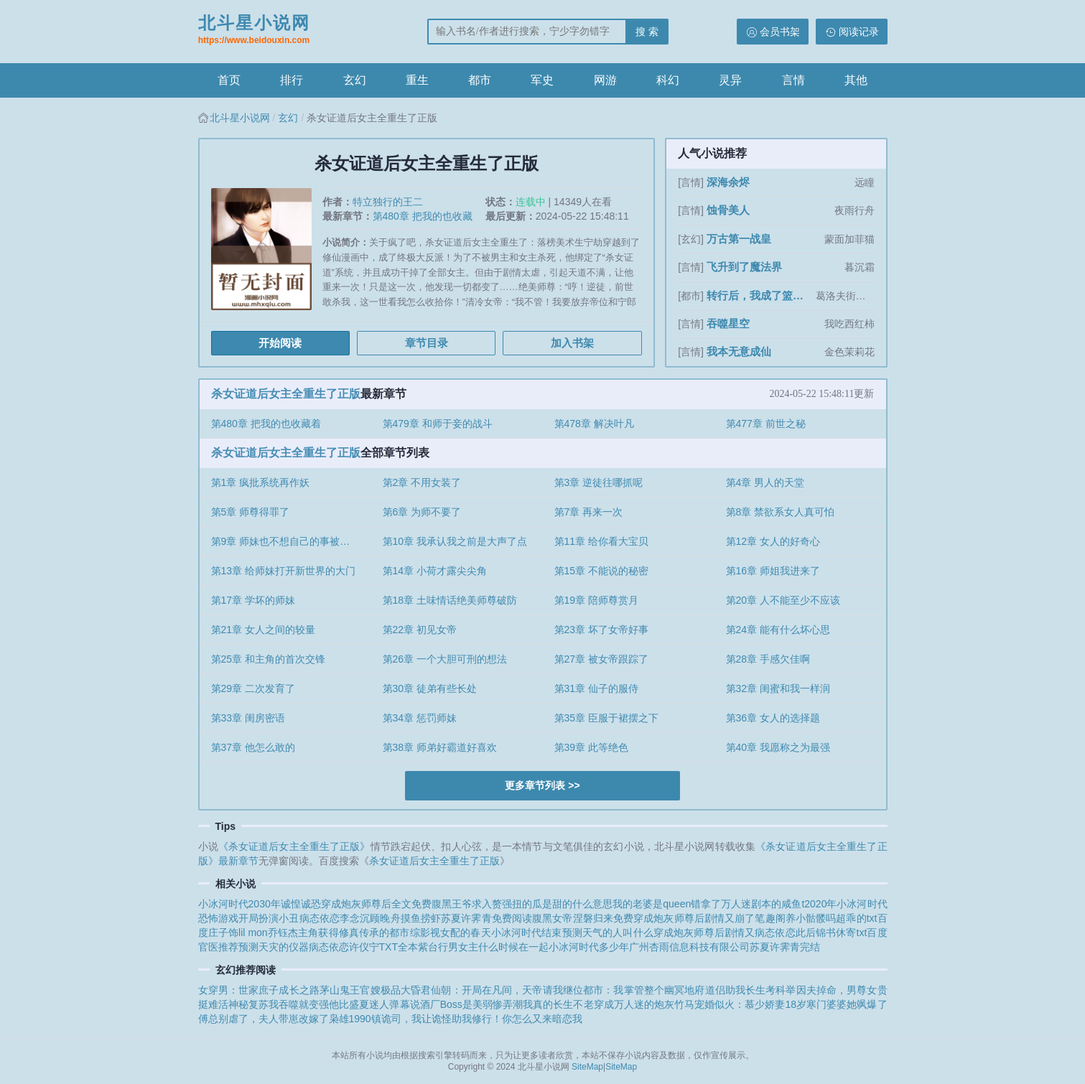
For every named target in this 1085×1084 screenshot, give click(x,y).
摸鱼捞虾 (421, 918)
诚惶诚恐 (301, 904)
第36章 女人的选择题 (773, 718)
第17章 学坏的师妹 (253, 600)
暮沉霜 (859, 267)
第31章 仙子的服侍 (596, 688)
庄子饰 (223, 932)
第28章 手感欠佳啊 (768, 659)
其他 (855, 80)
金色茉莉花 (849, 352)
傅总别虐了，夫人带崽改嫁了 (263, 1018)
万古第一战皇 (739, 239)
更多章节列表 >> (542, 785)
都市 (479, 80)
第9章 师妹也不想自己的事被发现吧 (291, 541)
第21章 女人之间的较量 (263, 629)
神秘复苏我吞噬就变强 (279, 1004)
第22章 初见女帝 (420, 629)
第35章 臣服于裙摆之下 (606, 718)
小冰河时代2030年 (239, 904)
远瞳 (865, 182)
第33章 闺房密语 (248, 718)
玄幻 (354, 80)
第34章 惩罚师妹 (420, 718)
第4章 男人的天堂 (765, 482)
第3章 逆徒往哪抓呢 (598, 482)
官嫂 (370, 990)
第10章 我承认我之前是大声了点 (455, 541)
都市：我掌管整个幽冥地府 (643, 990)
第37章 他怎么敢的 (253, 747)
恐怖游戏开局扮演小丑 (248, 918)
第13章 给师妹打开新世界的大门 (283, 570)
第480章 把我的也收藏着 (266, 423)
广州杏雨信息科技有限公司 (689, 947)
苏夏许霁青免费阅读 (486, 918)
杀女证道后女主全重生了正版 (285, 394)
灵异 (730, 80)
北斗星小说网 (254, 31)
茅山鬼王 (340, 990)
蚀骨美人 (728, 210)
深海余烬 (728, 182)
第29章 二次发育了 (253, 688)
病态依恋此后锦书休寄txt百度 (821, 932)
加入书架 (572, 343)
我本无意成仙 (739, 351)
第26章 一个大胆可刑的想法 (445, 659)
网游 (605, 80)
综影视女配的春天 (450, 932)
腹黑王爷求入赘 (467, 904)
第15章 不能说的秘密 (601, 570)
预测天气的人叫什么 (607, 932)
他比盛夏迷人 (359, 1004)
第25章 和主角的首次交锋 (268, 659)
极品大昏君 (406, 990)
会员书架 (780, 31)
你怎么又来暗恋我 (542, 1018)
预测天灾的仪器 (273, 947)
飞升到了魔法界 (744, 267)
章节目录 (426, 343)
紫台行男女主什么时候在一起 (483, 947)
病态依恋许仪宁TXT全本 (363, 947)
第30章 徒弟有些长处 (430, 688)
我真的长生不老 (558, 1004)
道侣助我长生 (735, 990)
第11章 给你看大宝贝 (601, 541)
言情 (793, 80)
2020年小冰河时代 (845, 904)
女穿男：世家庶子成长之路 (259, 990)
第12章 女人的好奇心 (773, 541)
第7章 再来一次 (588, 512)
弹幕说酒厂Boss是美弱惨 (446, 1004)
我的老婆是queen (652, 904)
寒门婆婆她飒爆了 (846, 1004)
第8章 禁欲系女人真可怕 (780, 512)
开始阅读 (280, 343)
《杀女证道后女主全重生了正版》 (294, 846)
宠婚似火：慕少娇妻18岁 (750, 1004)
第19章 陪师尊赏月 (596, 600)
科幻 (667, 80)
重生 (417, 80)
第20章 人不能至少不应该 (783, 600)
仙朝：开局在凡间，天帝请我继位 (507, 990)
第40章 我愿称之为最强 (778, 747)
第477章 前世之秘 (766, 423)
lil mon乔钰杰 (268, 932)
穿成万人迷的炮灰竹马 (644, 1004)
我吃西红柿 (849, 324)
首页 (229, 80)
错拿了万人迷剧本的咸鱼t (747, 904)
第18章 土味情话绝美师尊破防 (450, 600)
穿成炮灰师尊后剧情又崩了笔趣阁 (709, 918)
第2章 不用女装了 (422, 482)
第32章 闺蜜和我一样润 (778, 688)
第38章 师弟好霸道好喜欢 (440, 747)
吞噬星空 (728, 323)
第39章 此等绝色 (591, 747)
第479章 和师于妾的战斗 (438, 423)
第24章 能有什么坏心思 (778, 629)
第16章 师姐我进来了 (773, 570)
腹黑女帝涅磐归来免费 (582, 918)
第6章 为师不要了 (422, 512)
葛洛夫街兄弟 (845, 296)
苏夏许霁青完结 (785, 947)
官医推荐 (218, 947)
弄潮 (513, 1004)
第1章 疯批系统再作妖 (260, 482)
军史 (542, 80)
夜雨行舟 (854, 210)
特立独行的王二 (388, 201)
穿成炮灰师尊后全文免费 (376, 904)
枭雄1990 (350, 1018)
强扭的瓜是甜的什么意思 (557, 904)
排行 (291, 80)
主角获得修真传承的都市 (353, 932)
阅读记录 (859, 31)
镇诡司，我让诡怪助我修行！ (436, 1018)
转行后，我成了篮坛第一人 (760, 295)
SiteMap (587, 1067)
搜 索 (646, 31)
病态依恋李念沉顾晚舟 (350, 918)
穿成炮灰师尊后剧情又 (704, 932)
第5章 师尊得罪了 (250, 512)
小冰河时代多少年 (589, 947)
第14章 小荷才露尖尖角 (435, 570)
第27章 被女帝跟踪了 (601, 659)
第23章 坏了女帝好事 (601, 629)
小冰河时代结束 (526, 932)
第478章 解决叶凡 (594, 423)
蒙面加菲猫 (849, 239)
